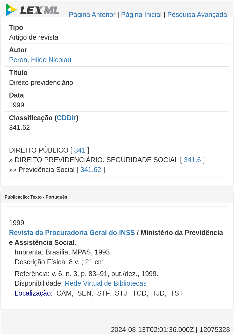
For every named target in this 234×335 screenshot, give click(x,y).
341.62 (90, 169)
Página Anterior (92, 14)
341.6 (192, 160)
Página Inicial (141, 14)
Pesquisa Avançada (197, 14)
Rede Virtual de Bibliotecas (106, 283)
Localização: (34, 293)
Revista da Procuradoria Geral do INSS (72, 232)
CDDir (66, 118)
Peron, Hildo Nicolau (40, 60)
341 (79, 150)
